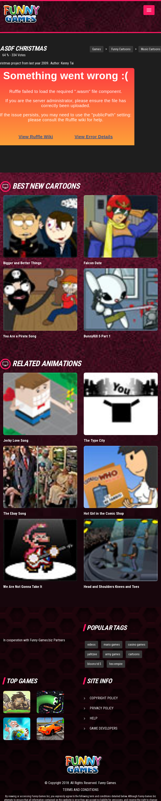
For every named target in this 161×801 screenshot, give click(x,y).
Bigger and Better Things (22, 246)
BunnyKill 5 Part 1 (97, 319)
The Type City (94, 424)
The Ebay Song (14, 497)
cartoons (134, 637)
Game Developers (103, 712)
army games (112, 637)
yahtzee (92, 637)
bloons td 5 (94, 647)
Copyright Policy (104, 681)
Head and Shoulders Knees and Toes (111, 570)
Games (81, 49)
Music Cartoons (136, 49)
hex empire (116, 647)
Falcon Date (93, 246)
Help (93, 701)
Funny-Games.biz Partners (47, 623)
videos (91, 628)
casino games (136, 628)
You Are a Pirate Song (19, 319)
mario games (112, 628)
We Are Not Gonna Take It (22, 570)
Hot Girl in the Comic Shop (104, 497)
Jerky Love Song (15, 424)
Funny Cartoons (106, 49)
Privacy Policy (102, 691)
